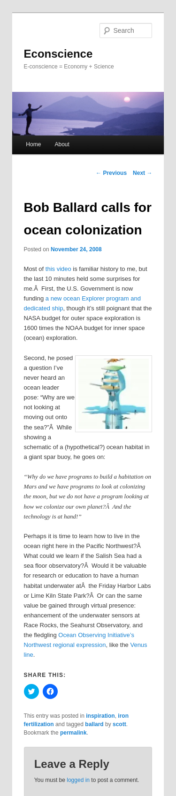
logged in (78, 780)
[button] (113, 393)
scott (119, 724)
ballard (94, 724)
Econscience (58, 53)
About (61, 144)
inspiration (100, 716)
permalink (73, 732)
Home (33, 144)
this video (58, 268)
